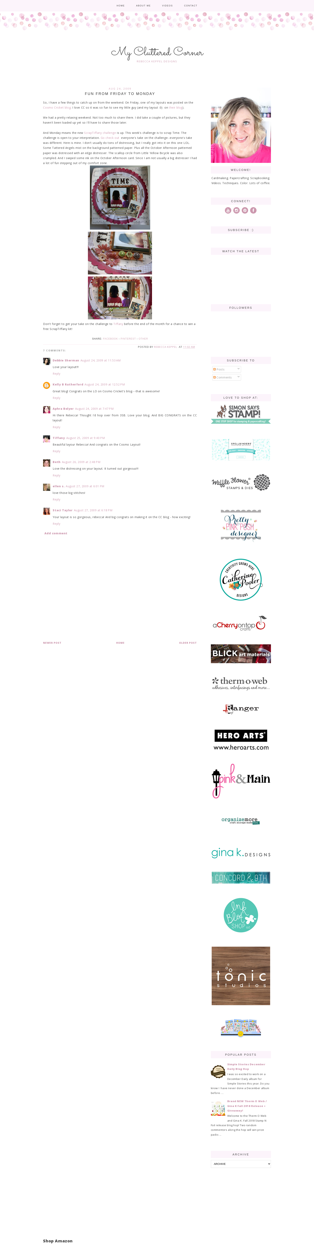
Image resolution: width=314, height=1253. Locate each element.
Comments (222, 377)
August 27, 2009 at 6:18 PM (93, 510)
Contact (190, 5)
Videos (167, 5)
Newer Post (52, 643)
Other (143, 338)
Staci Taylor (62, 510)
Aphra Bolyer (63, 409)
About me (143, 5)
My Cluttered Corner (157, 53)
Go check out (110, 138)
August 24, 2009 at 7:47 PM (94, 409)
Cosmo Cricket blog (57, 107)
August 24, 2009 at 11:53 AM (101, 360)
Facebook (110, 338)
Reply (56, 373)
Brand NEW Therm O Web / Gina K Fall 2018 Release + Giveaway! (247, 1105)
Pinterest (128, 338)
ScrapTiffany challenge (100, 133)
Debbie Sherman (66, 360)
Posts (219, 369)
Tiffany (118, 324)
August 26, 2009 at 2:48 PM (81, 462)
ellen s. (58, 486)
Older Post (188, 643)
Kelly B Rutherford (68, 384)
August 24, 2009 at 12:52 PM (105, 384)
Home (121, 5)
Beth (56, 462)
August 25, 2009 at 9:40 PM (85, 438)
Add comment (55, 533)
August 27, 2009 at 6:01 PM (85, 486)
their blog (175, 107)
